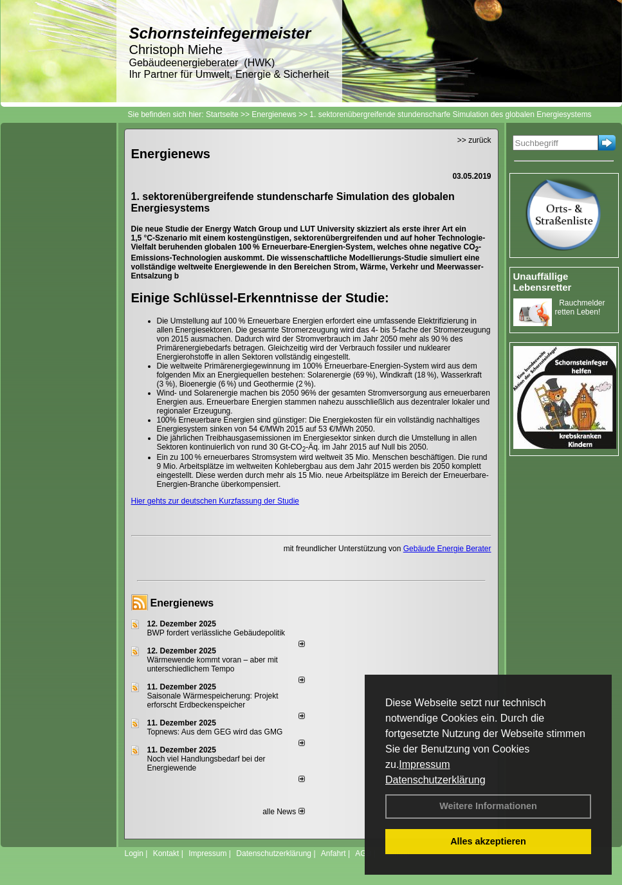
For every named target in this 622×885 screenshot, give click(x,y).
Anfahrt (333, 853)
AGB (363, 853)
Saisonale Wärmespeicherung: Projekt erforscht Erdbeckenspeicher (213, 700)
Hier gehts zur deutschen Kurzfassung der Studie (215, 501)
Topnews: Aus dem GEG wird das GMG (215, 731)
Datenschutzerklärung (435, 779)
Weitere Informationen (488, 806)
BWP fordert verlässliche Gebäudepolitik (216, 632)
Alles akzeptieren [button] (488, 841)
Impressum (424, 764)
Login (134, 853)
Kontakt (166, 853)
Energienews (182, 603)
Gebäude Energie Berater (447, 548)
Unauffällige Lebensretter (542, 282)
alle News (283, 811)
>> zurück (474, 140)
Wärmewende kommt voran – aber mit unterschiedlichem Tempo (212, 664)
